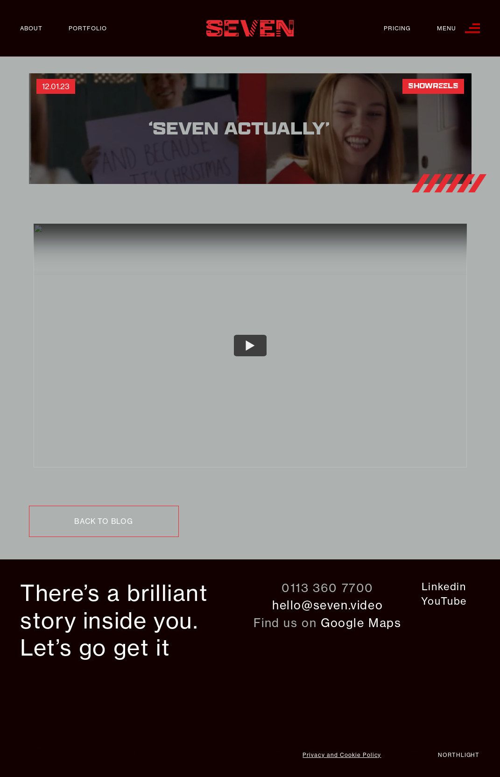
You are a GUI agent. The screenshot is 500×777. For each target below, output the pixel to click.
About (31, 28)
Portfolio (88, 28)
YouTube (444, 600)
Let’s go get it (95, 647)
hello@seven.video (327, 605)
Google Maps (361, 622)
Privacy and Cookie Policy (342, 754)
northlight (459, 754)
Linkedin (444, 586)
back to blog (103, 521)
